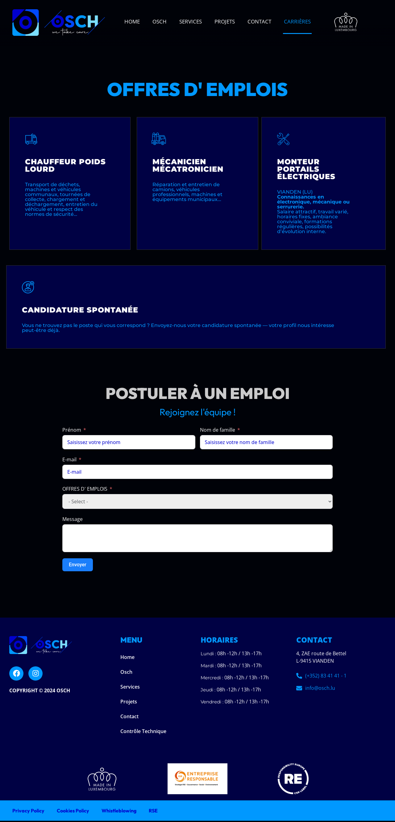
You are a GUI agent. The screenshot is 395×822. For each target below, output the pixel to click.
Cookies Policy (73, 812)
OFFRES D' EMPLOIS (84, 490)
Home (132, 21)
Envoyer (77, 566)
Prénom (71, 431)
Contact (259, 21)
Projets (224, 21)
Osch (159, 21)
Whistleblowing (119, 812)
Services (190, 21)
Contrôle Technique (143, 732)
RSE (153, 812)
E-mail (69, 460)
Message (72, 520)
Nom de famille (217, 431)
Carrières (297, 21)
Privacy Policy (28, 812)
